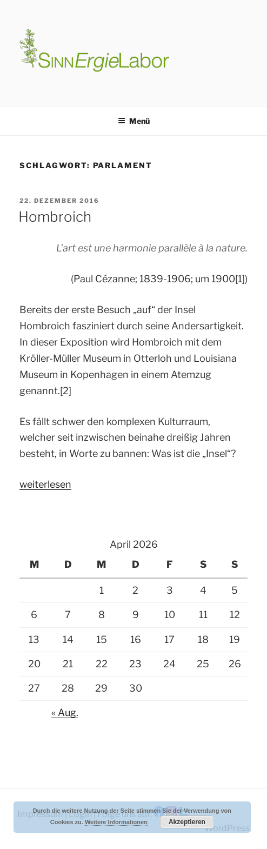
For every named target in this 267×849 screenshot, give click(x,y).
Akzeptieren (187, 822)
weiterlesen (45, 484)
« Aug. (64, 712)
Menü (134, 120)
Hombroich (54, 216)
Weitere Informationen (116, 822)
